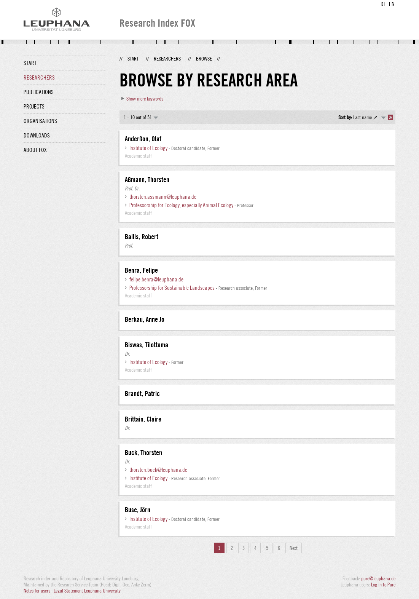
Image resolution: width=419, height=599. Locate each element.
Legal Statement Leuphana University (87, 591)
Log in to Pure (383, 584)
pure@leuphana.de (378, 578)
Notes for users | (39, 591)
